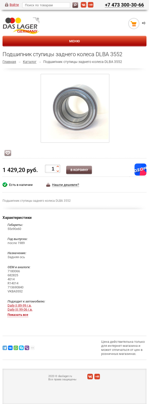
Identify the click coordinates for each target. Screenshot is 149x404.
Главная (9, 62)
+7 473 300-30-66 (124, 5)
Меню (74, 41)
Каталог (29, 62)
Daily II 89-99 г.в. (19, 305)
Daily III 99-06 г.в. (20, 309)
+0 (143, 23)
